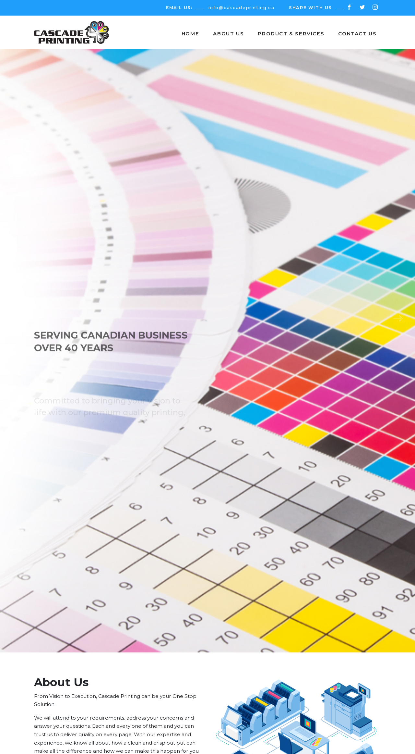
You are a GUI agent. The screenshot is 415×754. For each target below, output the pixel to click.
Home (190, 33)
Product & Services (291, 33)
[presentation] (21, 318)
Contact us (357, 33)
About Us (228, 33)
